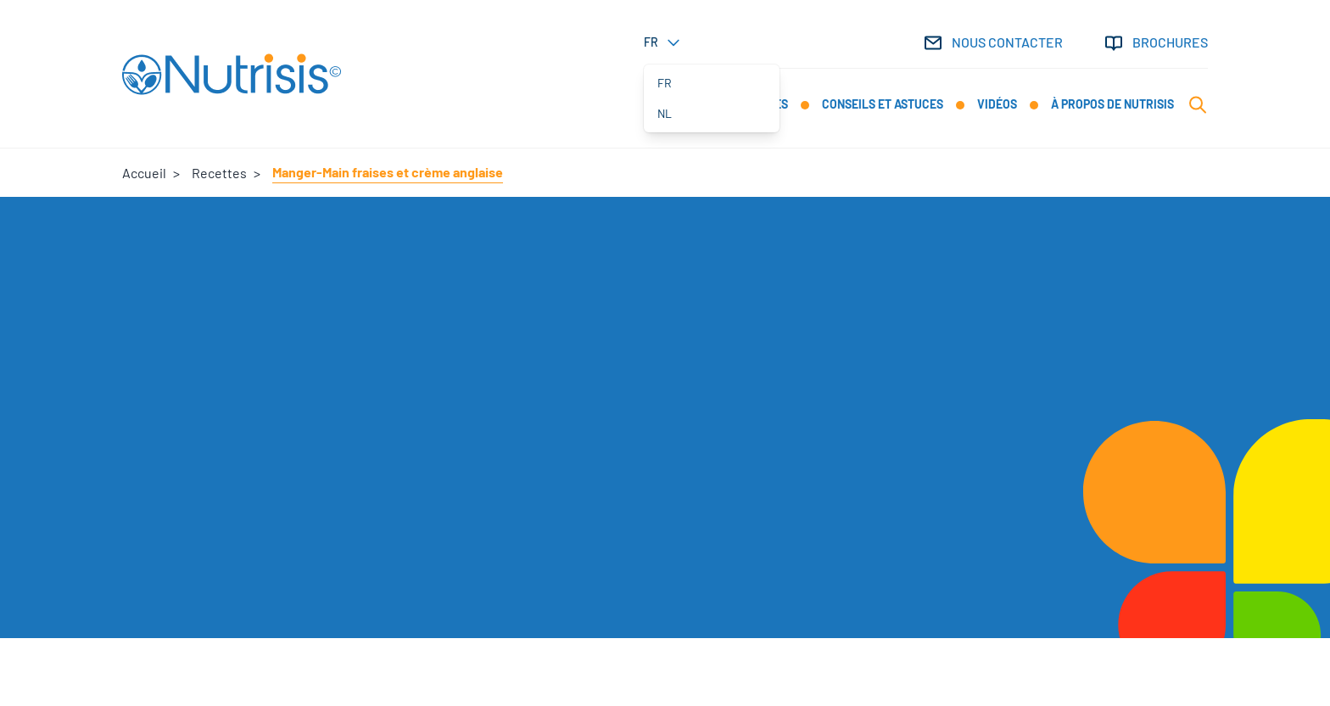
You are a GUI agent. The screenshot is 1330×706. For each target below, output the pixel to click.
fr (664, 83)
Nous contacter (993, 42)
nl (664, 113)
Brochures (1156, 42)
